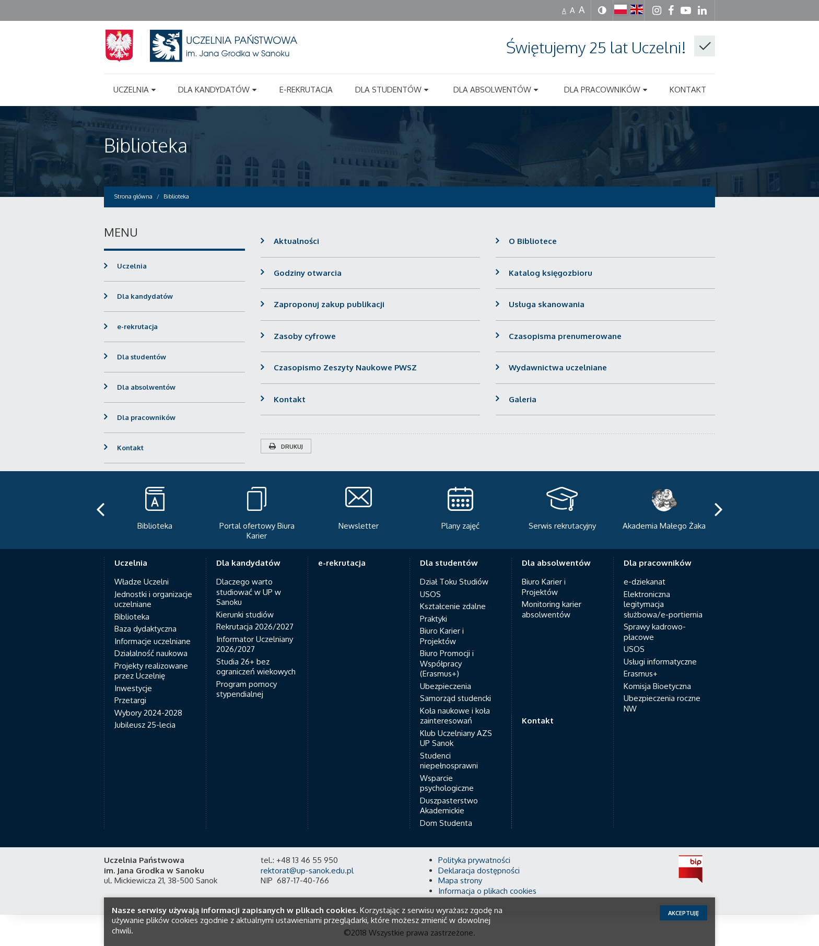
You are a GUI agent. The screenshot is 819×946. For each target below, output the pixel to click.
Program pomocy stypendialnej (246, 689)
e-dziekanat (644, 582)
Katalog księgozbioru (550, 273)
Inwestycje (133, 688)
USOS (430, 594)
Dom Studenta (446, 823)
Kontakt (290, 399)
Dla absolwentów (146, 387)
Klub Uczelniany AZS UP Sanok (456, 738)
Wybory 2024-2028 (148, 713)
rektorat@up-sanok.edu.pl (307, 870)
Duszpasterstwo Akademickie (449, 806)
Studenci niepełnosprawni (449, 761)
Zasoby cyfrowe (305, 336)
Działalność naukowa (151, 653)
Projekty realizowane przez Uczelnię (151, 671)
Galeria (522, 399)
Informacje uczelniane (152, 641)
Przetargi (130, 700)
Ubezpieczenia (445, 686)
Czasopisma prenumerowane (565, 336)
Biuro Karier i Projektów (442, 636)
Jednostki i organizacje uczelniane (153, 599)
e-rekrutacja (137, 326)
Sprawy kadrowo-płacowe (655, 632)
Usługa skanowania (546, 304)
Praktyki (433, 619)
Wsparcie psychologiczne (447, 783)
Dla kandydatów (145, 296)
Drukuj (286, 446)
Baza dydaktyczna (145, 629)
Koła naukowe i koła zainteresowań (455, 716)
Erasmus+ (641, 674)
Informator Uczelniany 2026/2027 (254, 644)
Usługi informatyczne (660, 662)
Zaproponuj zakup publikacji (329, 304)
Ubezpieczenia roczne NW (662, 703)
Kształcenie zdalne (453, 606)
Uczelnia (132, 266)
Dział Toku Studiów (454, 582)
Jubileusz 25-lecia (145, 725)
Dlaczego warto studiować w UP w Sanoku (248, 592)
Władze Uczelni (141, 582)
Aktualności (296, 241)
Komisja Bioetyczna (657, 686)
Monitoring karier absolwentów (551, 609)
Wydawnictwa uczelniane (558, 367)
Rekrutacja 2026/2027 (255, 627)
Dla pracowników (146, 417)
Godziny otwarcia (308, 273)
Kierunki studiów (245, 615)
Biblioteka (146, 145)
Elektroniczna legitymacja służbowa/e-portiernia (663, 604)
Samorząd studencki (455, 698)
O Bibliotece (533, 241)
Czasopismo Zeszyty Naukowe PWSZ (345, 367)
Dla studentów (141, 357)
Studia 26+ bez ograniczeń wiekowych (256, 667)
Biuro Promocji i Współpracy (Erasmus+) (447, 663)
